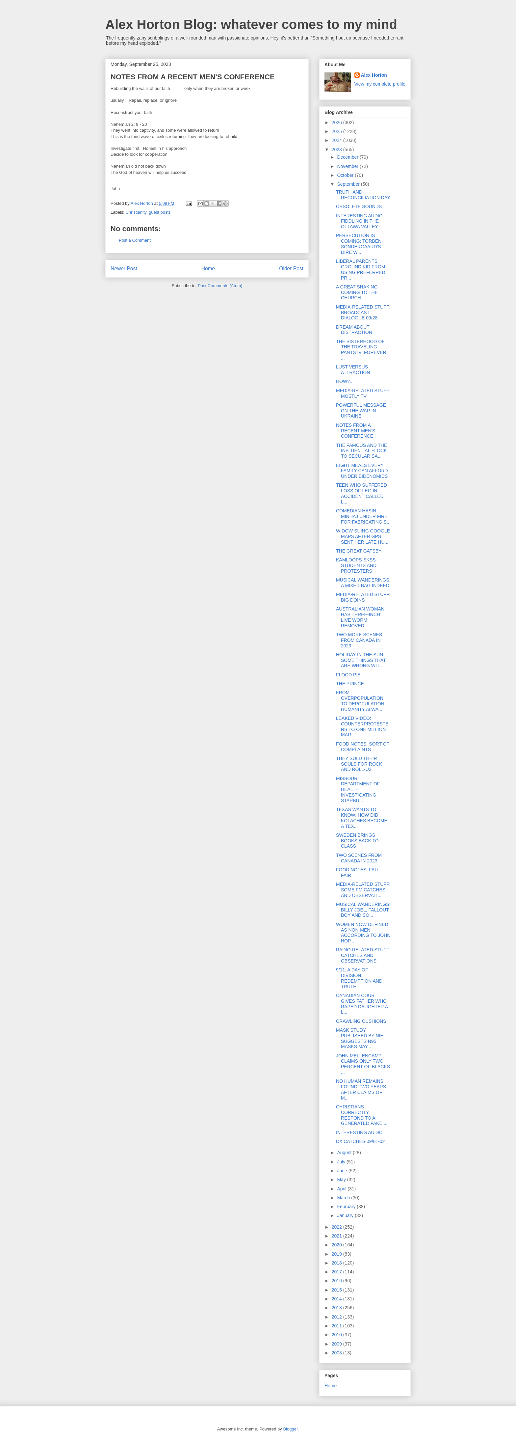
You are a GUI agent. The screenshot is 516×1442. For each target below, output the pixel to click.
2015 (337, 1289)
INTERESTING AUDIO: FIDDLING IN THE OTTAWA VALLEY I (360, 221)
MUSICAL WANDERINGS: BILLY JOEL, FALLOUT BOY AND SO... (363, 910)
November (348, 166)
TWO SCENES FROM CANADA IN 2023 (359, 858)
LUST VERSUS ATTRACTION (353, 369)
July (342, 1161)
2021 (337, 1235)
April (342, 1188)
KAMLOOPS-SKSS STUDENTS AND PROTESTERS (356, 565)
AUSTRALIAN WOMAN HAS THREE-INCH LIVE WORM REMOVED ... (360, 617)
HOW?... (345, 381)
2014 (337, 1298)
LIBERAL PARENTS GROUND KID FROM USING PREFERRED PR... (360, 269)
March (344, 1197)
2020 (337, 1244)
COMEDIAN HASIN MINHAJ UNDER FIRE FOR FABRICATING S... (363, 516)
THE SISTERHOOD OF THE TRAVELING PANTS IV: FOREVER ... (361, 350)
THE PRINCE (350, 683)
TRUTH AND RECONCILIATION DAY (363, 194)
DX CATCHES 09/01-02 (360, 1141)
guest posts (160, 212)
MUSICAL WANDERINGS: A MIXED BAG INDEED (363, 582)
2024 (337, 140)
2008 (337, 1352)
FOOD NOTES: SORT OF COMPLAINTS (362, 746)
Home (208, 268)
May (342, 1179)
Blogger (290, 1429)
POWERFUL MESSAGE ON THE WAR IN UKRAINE (361, 410)
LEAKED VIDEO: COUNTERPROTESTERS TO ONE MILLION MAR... (362, 726)
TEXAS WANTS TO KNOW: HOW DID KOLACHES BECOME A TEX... (361, 818)
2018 (337, 1262)
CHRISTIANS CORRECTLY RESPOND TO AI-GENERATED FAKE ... (361, 1115)
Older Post (291, 268)
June (342, 1170)
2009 (337, 1344)
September (349, 184)
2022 (337, 1227)
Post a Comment (135, 240)
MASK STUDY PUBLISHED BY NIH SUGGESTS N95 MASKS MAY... (360, 1038)
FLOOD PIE (348, 674)
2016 (337, 1280)
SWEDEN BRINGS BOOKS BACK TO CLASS (357, 840)
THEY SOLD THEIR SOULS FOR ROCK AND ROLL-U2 (359, 764)
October (346, 175)
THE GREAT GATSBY (358, 551)
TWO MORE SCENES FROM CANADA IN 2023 (359, 640)
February (347, 1206)
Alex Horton (374, 75)
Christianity (136, 212)
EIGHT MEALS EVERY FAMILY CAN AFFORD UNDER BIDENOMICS (362, 471)
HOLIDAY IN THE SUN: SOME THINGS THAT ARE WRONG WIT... (361, 660)
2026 (337, 122)
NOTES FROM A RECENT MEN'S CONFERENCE (355, 430)
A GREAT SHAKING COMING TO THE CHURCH (357, 292)
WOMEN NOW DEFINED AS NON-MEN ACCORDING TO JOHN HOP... (363, 932)
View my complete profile (379, 84)
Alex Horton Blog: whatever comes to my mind (251, 24)
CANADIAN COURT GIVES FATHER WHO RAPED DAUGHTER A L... (362, 1004)
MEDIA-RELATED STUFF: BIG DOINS (363, 597)
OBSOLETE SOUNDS (359, 206)
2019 (337, 1254)
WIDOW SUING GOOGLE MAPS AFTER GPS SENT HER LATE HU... (363, 536)
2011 (337, 1325)
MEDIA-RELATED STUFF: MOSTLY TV (363, 393)
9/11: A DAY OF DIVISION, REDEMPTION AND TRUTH (359, 978)
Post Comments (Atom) (220, 285)
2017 (337, 1271)
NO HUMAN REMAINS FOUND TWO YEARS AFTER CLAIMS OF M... (361, 1089)
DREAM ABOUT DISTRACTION (354, 329)
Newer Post (124, 268)
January (346, 1215)
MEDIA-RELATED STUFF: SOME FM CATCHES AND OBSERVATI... (363, 890)
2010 (337, 1334)
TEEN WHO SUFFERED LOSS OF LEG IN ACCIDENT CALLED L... (361, 493)
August (344, 1152)
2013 (337, 1307)
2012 (337, 1317)
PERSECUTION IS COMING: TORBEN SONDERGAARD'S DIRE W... (358, 244)
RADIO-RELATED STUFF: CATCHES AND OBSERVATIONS (363, 955)
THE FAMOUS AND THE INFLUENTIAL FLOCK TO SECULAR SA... (361, 451)
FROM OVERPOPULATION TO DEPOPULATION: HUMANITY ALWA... (361, 701)
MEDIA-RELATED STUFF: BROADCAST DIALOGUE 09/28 (363, 312)
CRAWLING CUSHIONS (361, 1021)
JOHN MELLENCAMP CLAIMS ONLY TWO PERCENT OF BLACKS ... (363, 1064)
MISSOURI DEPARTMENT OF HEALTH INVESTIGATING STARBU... (358, 789)
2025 (337, 131)
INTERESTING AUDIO (359, 1132)
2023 (337, 149)
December (348, 157)
